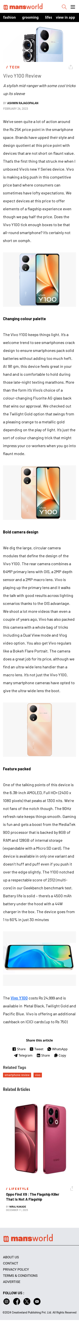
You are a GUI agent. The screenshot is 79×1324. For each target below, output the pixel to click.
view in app (65, 17)
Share (19, 1049)
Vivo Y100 (19, 997)
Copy (60, 1055)
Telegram (23, 1055)
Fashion (9, 17)
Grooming (30, 17)
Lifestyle (52, 17)
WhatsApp (57, 1049)
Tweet (36, 1049)
